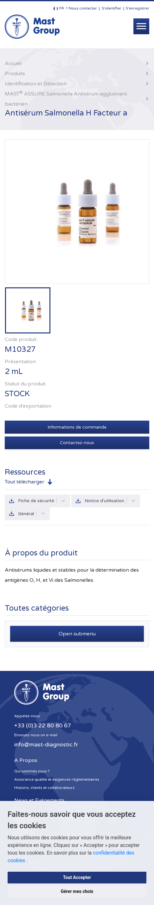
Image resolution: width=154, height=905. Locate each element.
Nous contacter (83, 8)
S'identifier (111, 8)
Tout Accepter (77, 877)
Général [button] (31, 513)
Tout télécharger (24, 482)
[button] (61, 8)
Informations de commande (77, 427)
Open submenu (77, 634)
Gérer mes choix (77, 891)
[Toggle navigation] (141, 26)
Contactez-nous (77, 442)
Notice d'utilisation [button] (110, 500)
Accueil (13, 63)
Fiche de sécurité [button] (42, 500)
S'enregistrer (137, 8)
